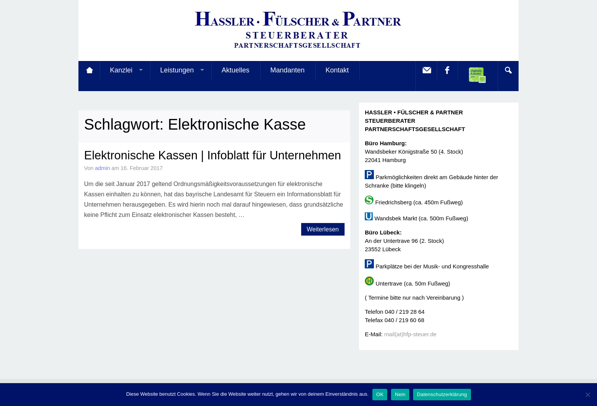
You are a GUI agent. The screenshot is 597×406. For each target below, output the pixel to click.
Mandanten (287, 70)
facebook (447, 70)
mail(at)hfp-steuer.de (410, 334)
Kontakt (337, 70)
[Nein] (587, 394)
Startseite (89, 70)
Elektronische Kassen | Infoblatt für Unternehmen (212, 155)
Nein (400, 394)
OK (379, 394)
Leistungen (177, 70)
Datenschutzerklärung (442, 394)
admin (102, 168)
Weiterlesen (323, 229)
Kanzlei (121, 70)
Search (508, 70)
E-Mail (426, 70)
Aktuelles (235, 70)
